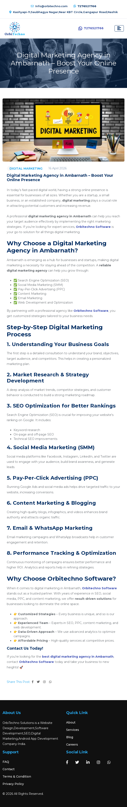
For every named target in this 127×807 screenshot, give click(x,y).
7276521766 (85, 6)
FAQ (6, 762)
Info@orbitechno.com (49, 6)
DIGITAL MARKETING (26, 168)
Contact (9, 769)
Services (72, 730)
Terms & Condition (17, 776)
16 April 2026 (57, 168)
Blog (69, 737)
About (70, 722)
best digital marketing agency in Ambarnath (77, 656)
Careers (72, 744)
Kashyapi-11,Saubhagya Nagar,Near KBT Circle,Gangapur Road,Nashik (63, 12)
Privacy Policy (13, 784)
